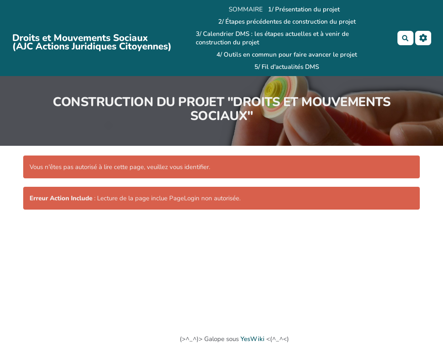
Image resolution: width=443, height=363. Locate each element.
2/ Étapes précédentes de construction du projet (287, 21)
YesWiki (252, 339)
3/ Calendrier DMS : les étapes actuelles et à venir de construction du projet (272, 38)
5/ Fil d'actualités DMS (286, 67)
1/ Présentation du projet (304, 9)
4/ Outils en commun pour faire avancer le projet (286, 54)
